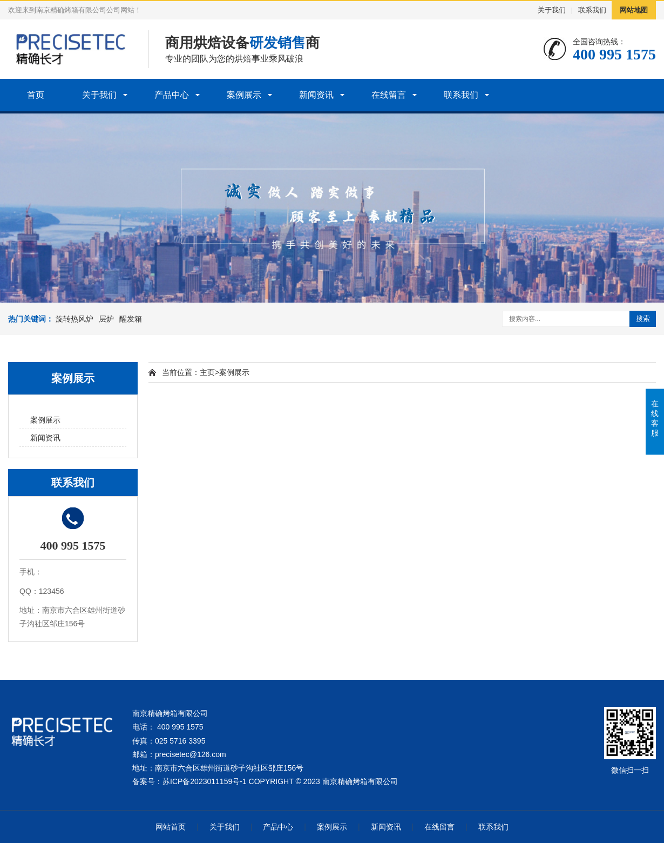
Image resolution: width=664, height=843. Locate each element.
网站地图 (634, 10)
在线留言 (388, 94)
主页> (209, 372)
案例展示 (244, 94)
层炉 (106, 319)
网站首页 (170, 826)
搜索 (643, 319)
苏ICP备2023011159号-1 (204, 781)
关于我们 (552, 10)
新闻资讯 (316, 94)
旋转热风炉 (74, 319)
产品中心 (171, 94)
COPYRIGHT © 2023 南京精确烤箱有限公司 (323, 781)
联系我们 (592, 10)
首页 (35, 94)
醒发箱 (130, 319)
